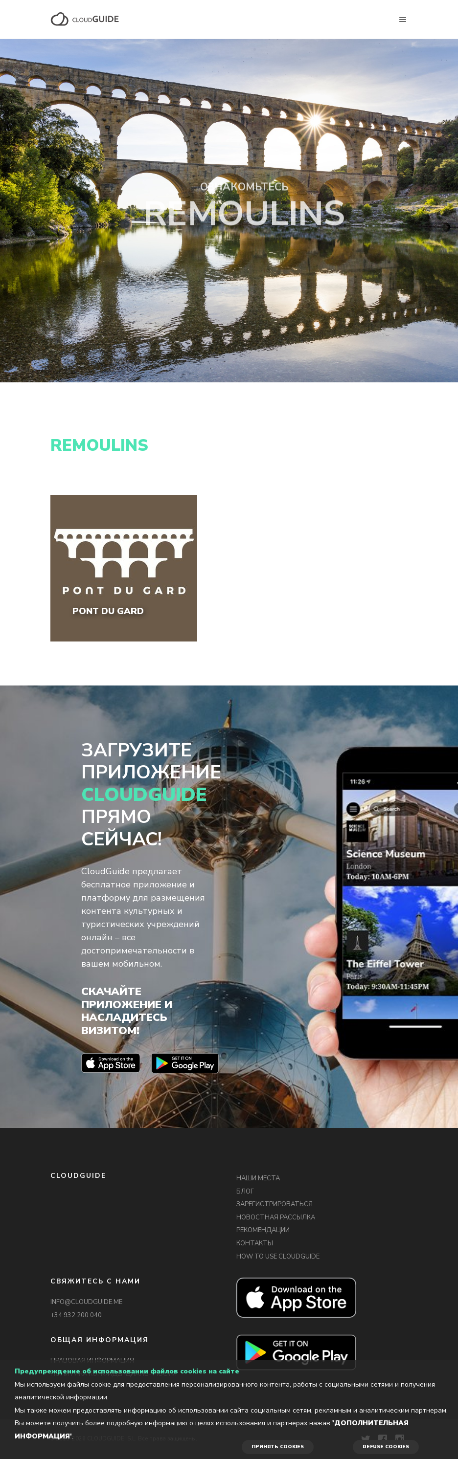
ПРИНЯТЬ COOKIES (278, 1446)
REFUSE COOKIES (386, 1446)
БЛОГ (245, 1191)
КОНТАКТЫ (254, 1243)
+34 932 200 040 (76, 1315)
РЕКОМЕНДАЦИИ (263, 1230)
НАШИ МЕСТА (258, 1178)
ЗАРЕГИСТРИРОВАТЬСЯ (274, 1204)
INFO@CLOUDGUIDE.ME (86, 1302)
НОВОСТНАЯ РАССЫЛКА (275, 1217)
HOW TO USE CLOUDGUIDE (278, 1256)
